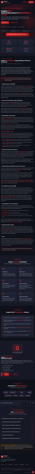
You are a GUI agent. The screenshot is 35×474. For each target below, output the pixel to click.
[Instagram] (22, 403)
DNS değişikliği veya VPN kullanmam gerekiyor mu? (17, 439)
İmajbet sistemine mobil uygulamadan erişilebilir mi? (17, 426)
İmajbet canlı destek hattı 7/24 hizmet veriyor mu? (17, 432)
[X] (25, 403)
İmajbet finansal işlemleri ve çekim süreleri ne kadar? (17, 429)
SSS (6, 464)
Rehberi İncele (14, 22)
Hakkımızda (10, 464)
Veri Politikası (16, 464)
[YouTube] (33, 403)
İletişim (27, 464)
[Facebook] (28, 403)
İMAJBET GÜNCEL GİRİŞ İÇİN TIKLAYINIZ (17, 34)
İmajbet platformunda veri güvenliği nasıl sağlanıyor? (17, 423)
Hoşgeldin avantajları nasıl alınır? (17, 436)
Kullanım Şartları (22, 464)
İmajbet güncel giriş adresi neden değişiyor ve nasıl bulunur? (17, 419)
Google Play (14, 375)
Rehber (3, 464)
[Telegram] (30, 403)
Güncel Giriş (5, 22)
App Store (5, 375)
